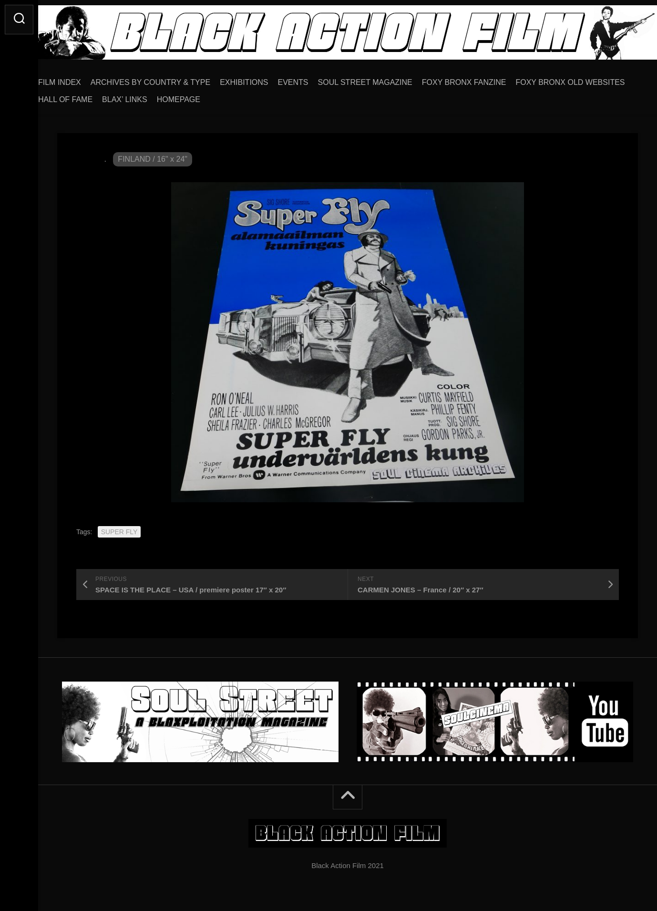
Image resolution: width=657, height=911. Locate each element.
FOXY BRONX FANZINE (483, 79)
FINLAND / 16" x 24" (152, 156)
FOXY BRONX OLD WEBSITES (111, 96)
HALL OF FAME (203, 96)
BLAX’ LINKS (262, 96)
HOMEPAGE (316, 96)
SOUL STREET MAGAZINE (384, 79)
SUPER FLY (119, 528)
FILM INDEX (78, 79)
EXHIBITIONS (263, 79)
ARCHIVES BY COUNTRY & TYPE (169, 79)
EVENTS (312, 79)
